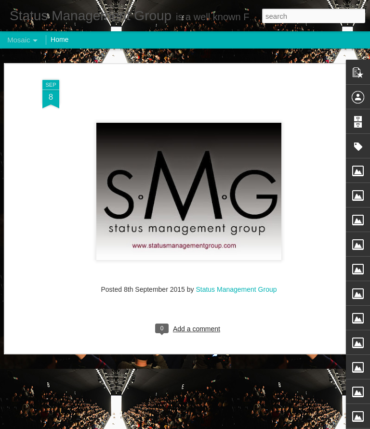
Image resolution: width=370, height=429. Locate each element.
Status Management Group (236, 289)
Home (59, 39)
